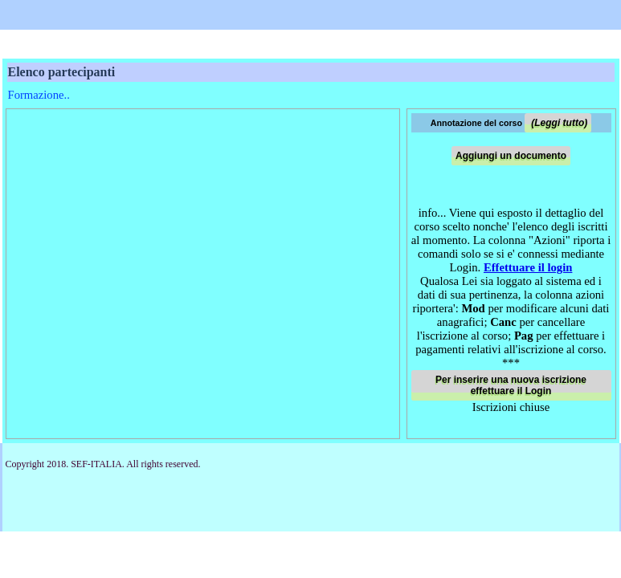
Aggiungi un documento (511, 155)
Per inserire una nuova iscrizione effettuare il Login (510, 385)
